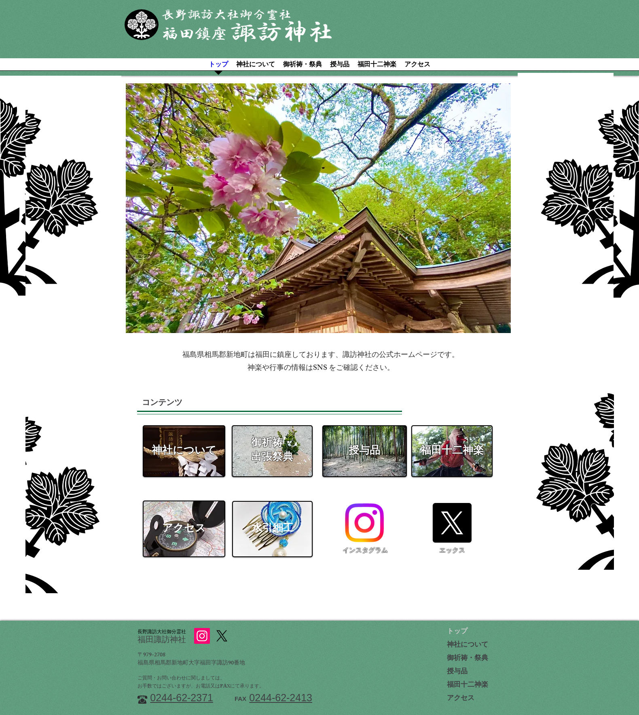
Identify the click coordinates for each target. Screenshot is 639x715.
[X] (452, 523)
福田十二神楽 (467, 685)
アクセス (460, 699)
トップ (457, 632)
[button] (318, 208)
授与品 (457, 672)
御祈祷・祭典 (467, 659)
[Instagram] (364, 523)
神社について (467, 645)
